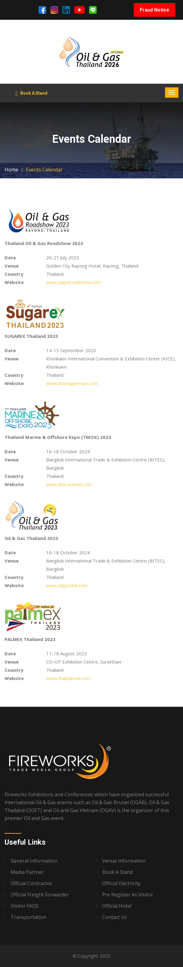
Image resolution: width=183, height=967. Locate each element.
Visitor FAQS (25, 905)
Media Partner (27, 872)
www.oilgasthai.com (67, 585)
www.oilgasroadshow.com (73, 282)
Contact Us (114, 917)
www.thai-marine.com (69, 484)
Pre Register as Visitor (127, 894)
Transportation (28, 917)
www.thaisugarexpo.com (72, 383)
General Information (34, 860)
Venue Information (124, 860)
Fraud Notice (154, 10)
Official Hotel (116, 905)
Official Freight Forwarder (40, 894)
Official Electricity (121, 883)
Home (11, 169)
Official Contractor (31, 883)
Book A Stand (31, 94)
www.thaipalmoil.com (68, 678)
